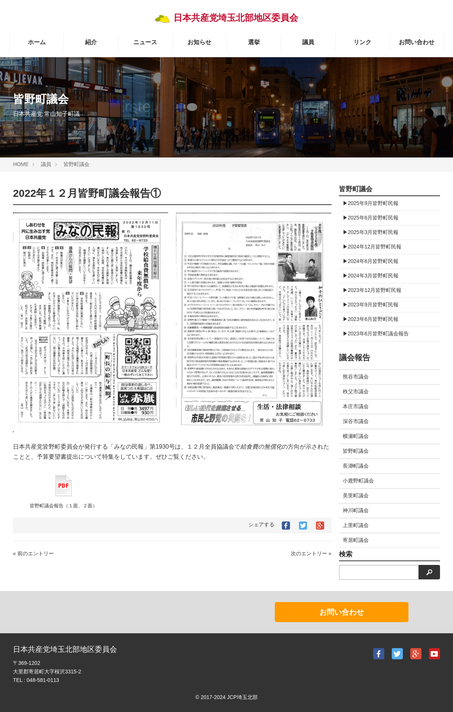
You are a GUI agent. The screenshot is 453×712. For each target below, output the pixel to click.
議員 (308, 42)
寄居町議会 (356, 540)
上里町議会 (356, 525)
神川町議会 (356, 510)
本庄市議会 (356, 406)
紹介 (91, 42)
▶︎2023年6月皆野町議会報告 (376, 334)
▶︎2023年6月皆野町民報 (371, 319)
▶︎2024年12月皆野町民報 (372, 247)
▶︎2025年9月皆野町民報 (371, 203)
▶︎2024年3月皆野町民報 (371, 276)
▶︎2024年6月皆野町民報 (371, 261)
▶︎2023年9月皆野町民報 (371, 305)
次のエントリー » (311, 553)
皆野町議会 (76, 164)
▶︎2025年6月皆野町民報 (371, 218)
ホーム (37, 42)
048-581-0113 (43, 680)
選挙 (254, 42)
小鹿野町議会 (358, 481)
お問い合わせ (416, 42)
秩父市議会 (356, 391)
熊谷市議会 (356, 377)
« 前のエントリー (33, 553)
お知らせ (199, 42)
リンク (362, 42)
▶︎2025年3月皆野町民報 (371, 232)
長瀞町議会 (356, 466)
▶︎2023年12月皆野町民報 (372, 290)
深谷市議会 (356, 421)
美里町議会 (356, 495)
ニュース (145, 42)
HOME (21, 164)
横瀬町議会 (356, 436)
